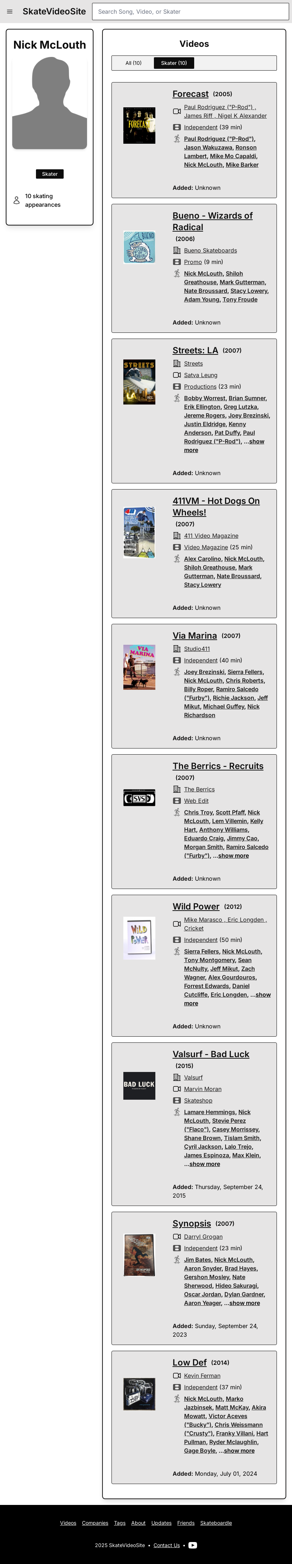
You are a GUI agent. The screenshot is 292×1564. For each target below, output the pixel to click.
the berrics (199, 789)
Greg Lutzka (240, 406)
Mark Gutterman (242, 282)
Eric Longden (246, 919)
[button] (10, 11)
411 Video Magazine (211, 535)
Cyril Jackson (203, 1146)
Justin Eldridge (204, 424)
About (138, 1523)
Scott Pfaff (230, 812)
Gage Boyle (199, 1450)
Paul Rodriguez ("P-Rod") (218, 107)
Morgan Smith (203, 846)
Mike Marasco (203, 919)
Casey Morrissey (235, 1129)
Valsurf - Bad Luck (211, 1054)
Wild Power (196, 906)
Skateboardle (216, 1523)
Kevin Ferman (202, 1375)
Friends (186, 1523)
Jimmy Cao (242, 838)
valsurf (193, 1077)
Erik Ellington (202, 406)
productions (200, 386)
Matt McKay (231, 1407)
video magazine (206, 547)
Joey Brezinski (248, 415)
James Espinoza (206, 1155)
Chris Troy (198, 812)
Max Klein (245, 1155)
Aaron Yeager (202, 1302)
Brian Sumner (247, 398)
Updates (161, 1523)
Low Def (190, 1362)
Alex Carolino (202, 558)
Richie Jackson (233, 697)
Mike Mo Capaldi (233, 156)
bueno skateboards (210, 250)
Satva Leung (201, 375)
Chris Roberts (245, 680)
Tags (120, 1523)
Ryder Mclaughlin (233, 1441)
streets (193, 363)
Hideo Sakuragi (236, 1285)
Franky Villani (234, 1433)
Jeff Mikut (224, 968)
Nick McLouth (203, 164)
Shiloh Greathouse (209, 567)
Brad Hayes (240, 1268)
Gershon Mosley (206, 1277)
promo (193, 261)
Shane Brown (202, 1137)
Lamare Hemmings (209, 1112)
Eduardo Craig (204, 838)
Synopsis (192, 1223)
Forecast (191, 94)
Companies (95, 1523)
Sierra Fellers (245, 671)
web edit (196, 800)
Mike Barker (242, 164)
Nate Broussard (205, 290)
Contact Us (167, 1545)
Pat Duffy (227, 432)
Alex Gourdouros (231, 977)
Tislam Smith (242, 1137)
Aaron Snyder (203, 1268)
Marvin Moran (203, 1088)
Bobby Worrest (204, 398)
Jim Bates (197, 1259)
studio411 (197, 648)
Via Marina (195, 635)
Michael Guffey (223, 706)
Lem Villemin (229, 821)
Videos (68, 1523)
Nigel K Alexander (242, 115)
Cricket (194, 928)
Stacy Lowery (249, 290)
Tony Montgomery (209, 960)
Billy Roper (198, 689)
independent (201, 127)
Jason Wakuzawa (208, 147)
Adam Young (201, 299)
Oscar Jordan (202, 1294)
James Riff (198, 115)
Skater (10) (174, 63)
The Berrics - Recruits (218, 766)
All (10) (134, 63)
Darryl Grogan (203, 1236)
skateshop (198, 1100)
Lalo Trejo (238, 1146)
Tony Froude (240, 299)
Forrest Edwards (206, 985)
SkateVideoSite (54, 11)
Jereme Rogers (204, 415)
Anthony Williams (223, 829)
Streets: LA (195, 350)
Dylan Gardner (244, 1294)
